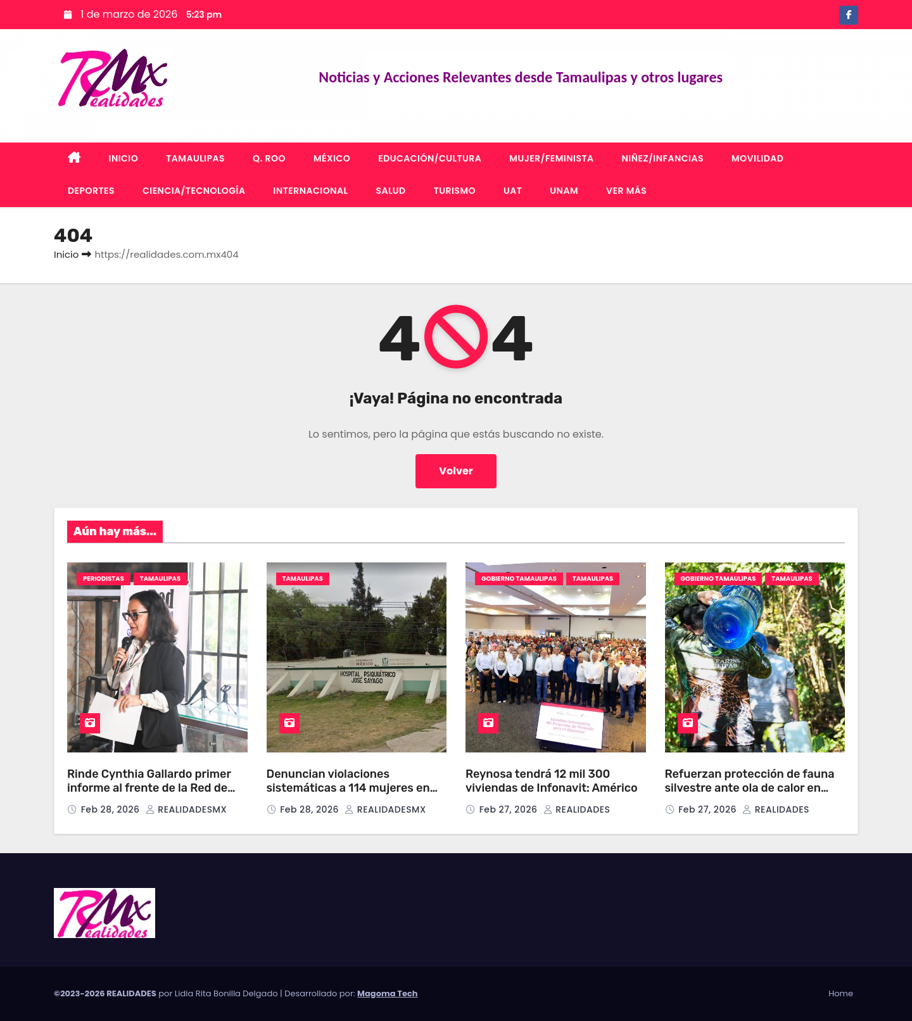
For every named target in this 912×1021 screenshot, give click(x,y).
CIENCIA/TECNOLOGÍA (194, 190)
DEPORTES (91, 190)
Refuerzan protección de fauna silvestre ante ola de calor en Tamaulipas (750, 788)
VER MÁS (626, 190)
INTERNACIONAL (311, 190)
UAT (513, 190)
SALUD (390, 190)
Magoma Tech (387, 993)
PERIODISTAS (103, 578)
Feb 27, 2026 (509, 809)
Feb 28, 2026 (111, 809)
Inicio (66, 254)
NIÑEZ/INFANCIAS (663, 158)
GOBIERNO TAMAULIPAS (519, 578)
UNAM (564, 190)
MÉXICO (332, 158)
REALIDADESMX (186, 809)
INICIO (124, 158)
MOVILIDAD (757, 158)
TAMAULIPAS (195, 158)
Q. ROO (269, 158)
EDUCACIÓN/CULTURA (429, 158)
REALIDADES (577, 809)
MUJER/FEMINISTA (551, 158)
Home (840, 993)
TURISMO (455, 190)
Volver (455, 471)
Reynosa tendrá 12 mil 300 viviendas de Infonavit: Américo (553, 781)
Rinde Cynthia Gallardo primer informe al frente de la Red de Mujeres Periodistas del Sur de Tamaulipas (149, 795)
